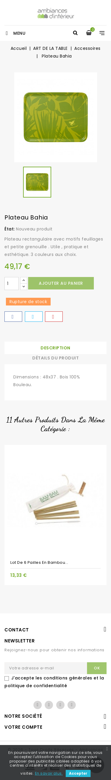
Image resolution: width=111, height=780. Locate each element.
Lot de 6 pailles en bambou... (39, 562)
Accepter (78, 773)
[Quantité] (11, 283)
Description (55, 348)
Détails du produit (55, 358)
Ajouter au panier (61, 283)
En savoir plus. (49, 773)
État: (9, 229)
